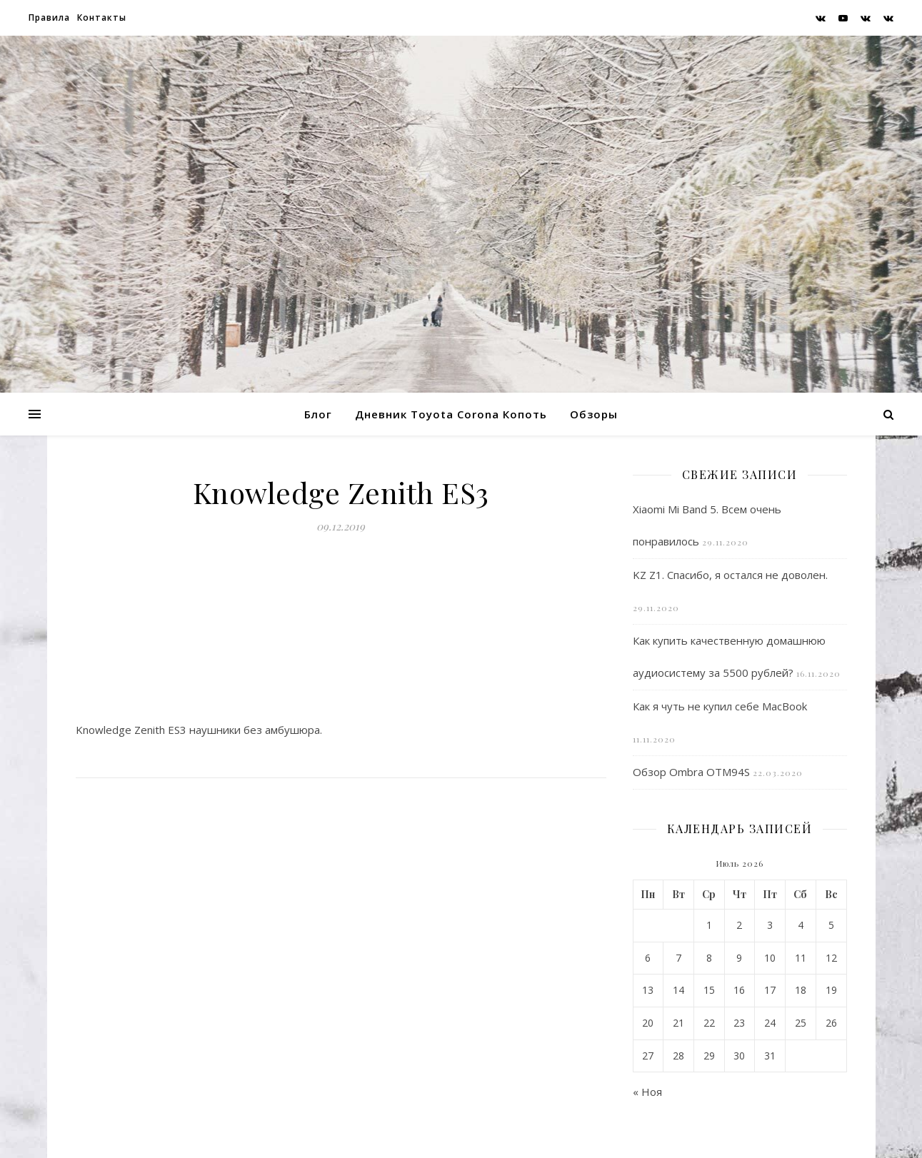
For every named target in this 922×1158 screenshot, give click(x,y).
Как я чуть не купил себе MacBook (720, 706)
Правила (49, 17)
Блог (318, 414)
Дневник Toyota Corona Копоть (451, 414)
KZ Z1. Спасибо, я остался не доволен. (730, 575)
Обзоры (594, 414)
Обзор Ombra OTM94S (691, 772)
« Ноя (647, 1091)
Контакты (101, 17)
